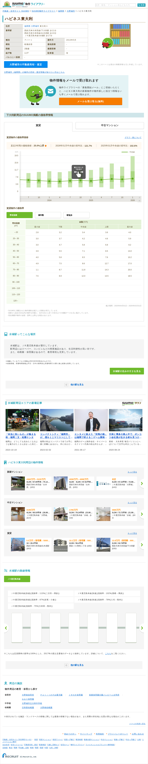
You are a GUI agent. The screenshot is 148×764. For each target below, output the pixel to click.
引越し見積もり (53, 744)
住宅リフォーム (17, 744)
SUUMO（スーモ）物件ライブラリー (23, 4)
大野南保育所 (28, 695)
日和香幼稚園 (28, 707)
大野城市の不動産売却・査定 (26, 64)
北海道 (5, 747)
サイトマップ (86, 734)
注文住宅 (5, 744)
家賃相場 (79, 739)
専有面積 (13, 215)
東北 (10, 747)
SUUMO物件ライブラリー (44, 11)
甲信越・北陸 (23, 747)
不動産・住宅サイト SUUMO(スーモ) (17, 739)
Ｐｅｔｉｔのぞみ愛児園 (51, 695)
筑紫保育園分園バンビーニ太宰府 (104, 695)
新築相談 (42, 744)
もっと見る (132, 472)
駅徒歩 (69, 215)
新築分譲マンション (91, 739)
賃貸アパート (58, 739)
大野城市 (71, 11)
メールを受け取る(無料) (90, 101)
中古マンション (107, 739)
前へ (6, 628)
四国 (41, 747)
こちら (108, 653)
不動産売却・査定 (31, 744)
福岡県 (61, 11)
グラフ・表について (133, 137)
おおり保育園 (28, 699)
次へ (141, 628)
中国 (46, 747)
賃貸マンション (45, 739)
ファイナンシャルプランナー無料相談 (100, 744)
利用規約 (100, 734)
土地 (139, 739)
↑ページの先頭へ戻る (137, 723)
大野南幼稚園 (46, 707)
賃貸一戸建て (69, 739)
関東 (15, 747)
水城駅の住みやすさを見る (127, 371)
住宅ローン (65, 744)
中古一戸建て (131, 739)
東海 (32, 747)
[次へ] (141, 483)
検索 (143, 5)
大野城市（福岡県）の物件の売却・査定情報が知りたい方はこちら (34, 72)
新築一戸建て (119, 739)
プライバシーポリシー (118, 734)
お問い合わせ (138, 734)
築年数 (41, 215)
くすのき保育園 (76, 695)
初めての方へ (70, 734)
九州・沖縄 (53, 747)
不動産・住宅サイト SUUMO (15, 11)
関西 (36, 747)
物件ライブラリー (77, 744)
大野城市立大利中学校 (32, 703)
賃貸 (36, 739)
